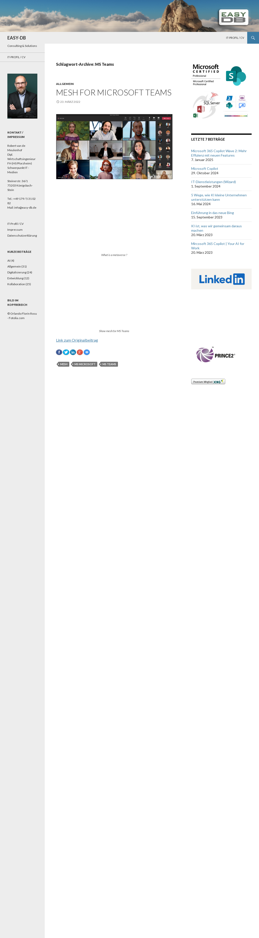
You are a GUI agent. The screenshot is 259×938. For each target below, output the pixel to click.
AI (8, 260)
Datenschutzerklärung (22, 235)
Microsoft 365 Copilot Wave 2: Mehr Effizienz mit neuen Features (219, 153)
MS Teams (109, 364)
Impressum (15, 229)
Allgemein (65, 84)
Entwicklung (15, 278)
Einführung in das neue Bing (212, 213)
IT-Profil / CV (235, 37)
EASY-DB (16, 37)
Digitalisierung (16, 272)
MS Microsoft (85, 364)
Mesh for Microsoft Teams (114, 92)
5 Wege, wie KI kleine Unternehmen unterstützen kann (219, 197)
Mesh (64, 364)
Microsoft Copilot (204, 168)
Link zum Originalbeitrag (77, 340)
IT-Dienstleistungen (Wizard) (213, 182)
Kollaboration (16, 284)
